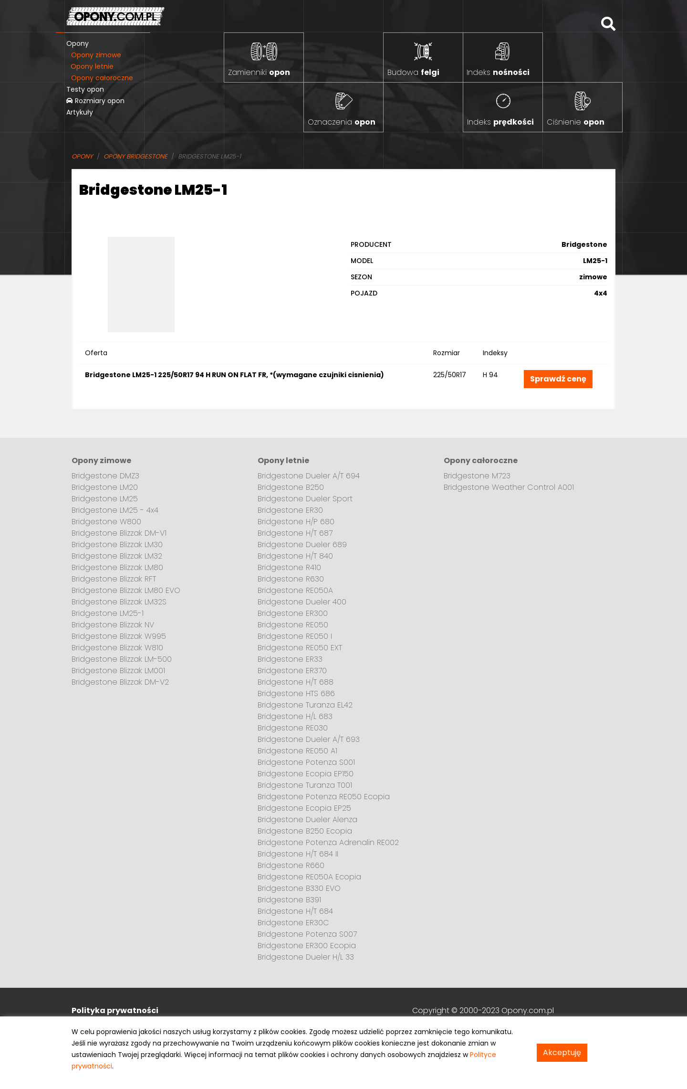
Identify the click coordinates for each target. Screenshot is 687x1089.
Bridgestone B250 (291, 487)
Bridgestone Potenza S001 (306, 762)
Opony (77, 43)
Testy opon (85, 89)
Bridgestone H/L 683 (295, 716)
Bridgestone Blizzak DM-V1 (119, 533)
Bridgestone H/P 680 (296, 521)
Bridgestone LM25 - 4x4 (115, 510)
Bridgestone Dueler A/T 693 (309, 739)
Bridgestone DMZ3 (105, 475)
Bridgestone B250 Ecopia (305, 830)
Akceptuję (562, 1052)
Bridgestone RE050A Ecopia (309, 876)
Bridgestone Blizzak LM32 (117, 555)
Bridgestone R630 (291, 578)
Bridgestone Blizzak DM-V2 (120, 682)
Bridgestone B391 (289, 899)
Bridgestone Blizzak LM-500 (122, 659)
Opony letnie (92, 66)
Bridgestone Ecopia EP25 (304, 808)
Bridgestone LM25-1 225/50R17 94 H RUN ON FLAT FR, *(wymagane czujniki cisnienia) (234, 375)
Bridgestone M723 (477, 475)
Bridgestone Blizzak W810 (117, 647)
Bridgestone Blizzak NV (113, 624)
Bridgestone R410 (289, 567)
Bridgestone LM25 (105, 498)
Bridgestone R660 (291, 865)
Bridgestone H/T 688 (295, 682)
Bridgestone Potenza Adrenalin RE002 (328, 842)
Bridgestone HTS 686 (296, 693)
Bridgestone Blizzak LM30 (117, 544)
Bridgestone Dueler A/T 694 (309, 475)
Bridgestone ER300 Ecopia (307, 945)
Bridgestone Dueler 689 (302, 544)
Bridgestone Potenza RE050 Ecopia (324, 796)
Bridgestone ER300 (293, 613)
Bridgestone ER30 (290, 510)
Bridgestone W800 (106, 521)
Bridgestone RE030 (293, 727)
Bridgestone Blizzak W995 (119, 636)
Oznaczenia (341, 121)
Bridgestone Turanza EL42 (305, 704)
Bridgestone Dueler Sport (305, 498)
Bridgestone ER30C (293, 922)
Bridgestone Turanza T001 (305, 785)
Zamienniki (259, 72)
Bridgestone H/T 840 (295, 555)
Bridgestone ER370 (292, 670)
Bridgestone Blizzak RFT (114, 578)
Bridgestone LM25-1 (108, 613)
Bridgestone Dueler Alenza (307, 819)
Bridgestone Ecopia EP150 (306, 773)
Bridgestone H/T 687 (295, 533)
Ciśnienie (575, 121)
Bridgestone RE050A (295, 590)
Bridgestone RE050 (293, 624)
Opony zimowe (96, 55)
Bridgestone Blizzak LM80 (117, 567)
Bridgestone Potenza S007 (307, 934)
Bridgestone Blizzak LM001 (118, 670)
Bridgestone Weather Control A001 (509, 487)
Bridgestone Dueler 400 (302, 601)
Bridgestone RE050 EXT (300, 647)
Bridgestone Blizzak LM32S (119, 601)
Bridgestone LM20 (105, 487)
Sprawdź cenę (558, 378)
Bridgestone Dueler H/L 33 (306, 957)
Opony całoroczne (102, 78)
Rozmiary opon (95, 101)
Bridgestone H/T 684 (295, 911)
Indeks (498, 72)
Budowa (413, 72)
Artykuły (79, 112)
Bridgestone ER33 (290, 659)
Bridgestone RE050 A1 (297, 750)
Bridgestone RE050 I (295, 636)
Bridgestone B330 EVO (299, 888)
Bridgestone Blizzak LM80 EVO (126, 590)
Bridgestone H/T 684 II (298, 853)
